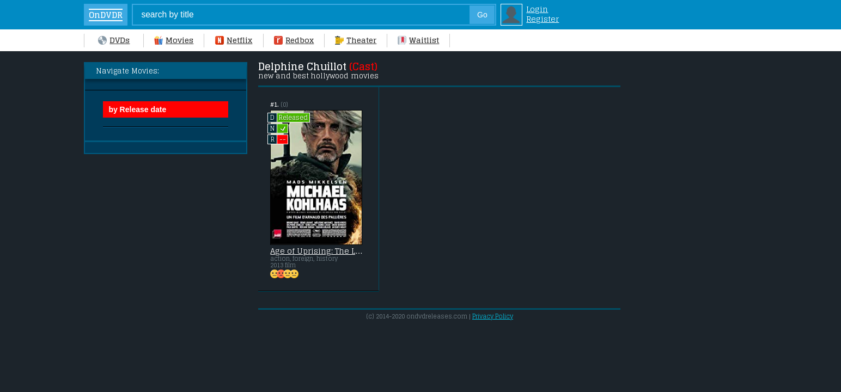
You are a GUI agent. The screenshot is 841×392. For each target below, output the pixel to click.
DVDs (114, 40)
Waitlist (418, 40)
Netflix (233, 40)
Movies (173, 40)
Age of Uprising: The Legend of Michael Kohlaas (318, 251)
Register (542, 19)
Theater (355, 40)
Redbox (294, 40)
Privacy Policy (492, 316)
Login (537, 9)
